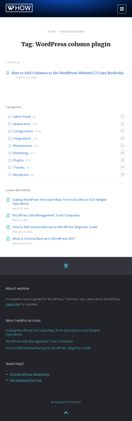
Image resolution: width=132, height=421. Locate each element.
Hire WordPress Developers (30, 374)
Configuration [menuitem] (23, 131)
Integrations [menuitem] (22, 138)
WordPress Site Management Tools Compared (45, 215)
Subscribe (13, 304)
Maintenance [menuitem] (22, 146)
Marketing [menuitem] (20, 153)
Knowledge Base (72, 31)
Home (52, 31)
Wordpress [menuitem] (21, 175)
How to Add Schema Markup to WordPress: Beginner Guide (54, 227)
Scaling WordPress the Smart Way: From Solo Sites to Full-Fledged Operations (59, 201)
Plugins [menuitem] (18, 160)
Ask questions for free (26, 380)
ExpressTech (62, 402)
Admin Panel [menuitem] (22, 117)
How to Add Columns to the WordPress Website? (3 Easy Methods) (67, 73)
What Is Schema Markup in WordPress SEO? (43, 239)
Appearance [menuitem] (21, 124)
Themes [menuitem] (19, 167)
